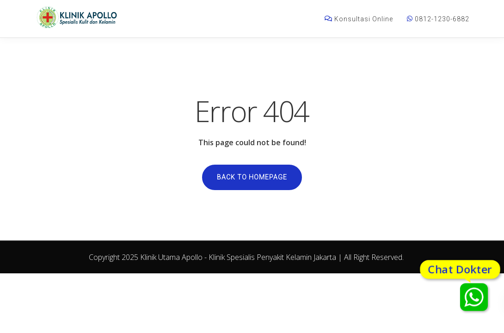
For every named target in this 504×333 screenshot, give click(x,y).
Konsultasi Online (359, 19)
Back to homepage (252, 177)
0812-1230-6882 (438, 19)
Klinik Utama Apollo (171, 257)
